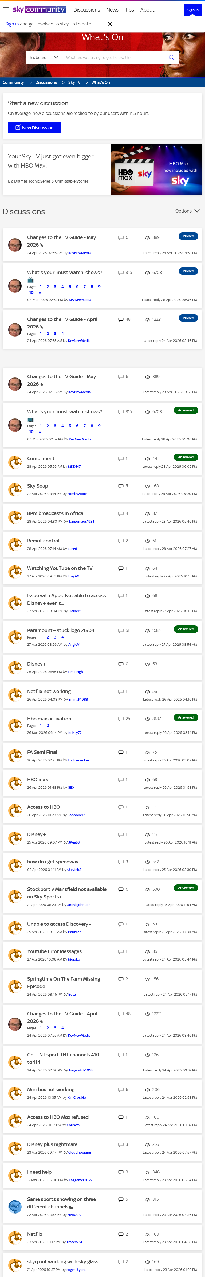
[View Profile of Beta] (72, 994)
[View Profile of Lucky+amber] (78, 760)
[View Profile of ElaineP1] (75, 611)
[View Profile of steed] (72, 549)
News (113, 10)
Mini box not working (50, 1089)
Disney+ (36, 664)
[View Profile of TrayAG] (73, 576)
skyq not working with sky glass (62, 1262)
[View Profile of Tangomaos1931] (81, 521)
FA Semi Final (42, 752)
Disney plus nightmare (52, 1144)
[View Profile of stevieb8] (74, 870)
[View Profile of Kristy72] (75, 733)
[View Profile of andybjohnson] (79, 905)
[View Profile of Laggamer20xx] (80, 1180)
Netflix (34, 1234)
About (147, 10)
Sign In (193, 9)
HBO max (37, 779)
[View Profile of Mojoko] (74, 959)
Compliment (41, 458)
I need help (39, 1172)
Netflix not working (49, 691)
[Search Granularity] (44, 57)
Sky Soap (37, 486)
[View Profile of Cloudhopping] (79, 1152)
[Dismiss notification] (110, 24)
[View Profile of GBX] (71, 787)
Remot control (43, 541)
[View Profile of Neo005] (74, 1215)
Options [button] (183, 211)
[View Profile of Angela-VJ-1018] (81, 1070)
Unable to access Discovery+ (59, 924)
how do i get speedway (52, 862)
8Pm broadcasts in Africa (55, 513)
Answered (186, 410)
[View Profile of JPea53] (74, 842)
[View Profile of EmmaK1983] (78, 699)
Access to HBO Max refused (58, 1117)
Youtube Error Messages (54, 951)
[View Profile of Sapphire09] (77, 815)
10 (31, 292)
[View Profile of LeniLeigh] (75, 672)
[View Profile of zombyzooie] (77, 494)
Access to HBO (43, 807)
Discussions (87, 10)
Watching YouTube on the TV (60, 568)
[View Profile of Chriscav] (73, 1125)
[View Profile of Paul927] (74, 932)
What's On (102, 37)
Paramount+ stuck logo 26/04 (60, 630)
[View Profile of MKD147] (74, 466)
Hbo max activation (49, 719)
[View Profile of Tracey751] (74, 1242)
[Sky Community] (39, 10)
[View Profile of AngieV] (73, 645)
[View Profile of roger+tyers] (76, 1270)
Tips (129, 10)
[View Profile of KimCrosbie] (77, 1097)
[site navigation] (6, 10)
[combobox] (115, 57)
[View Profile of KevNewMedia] (79, 253)
